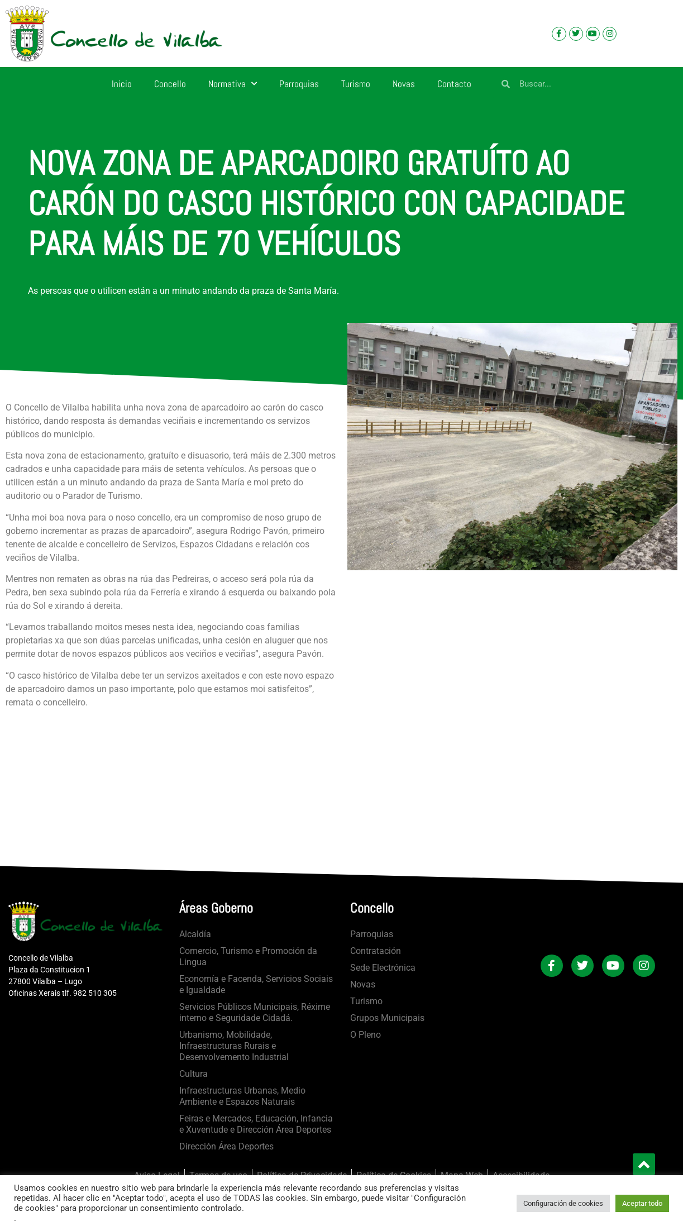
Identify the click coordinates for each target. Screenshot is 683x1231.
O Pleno (365, 1034)
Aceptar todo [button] (642, 1203)
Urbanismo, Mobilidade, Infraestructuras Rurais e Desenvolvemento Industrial (234, 1045)
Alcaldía (195, 934)
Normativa (232, 84)
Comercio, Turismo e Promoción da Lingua (248, 956)
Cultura (193, 1073)
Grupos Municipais (387, 1018)
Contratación (375, 951)
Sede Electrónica (382, 967)
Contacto (454, 84)
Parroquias (299, 84)
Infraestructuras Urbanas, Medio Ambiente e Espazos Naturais (242, 1096)
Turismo (355, 84)
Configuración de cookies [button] (563, 1203)
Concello (170, 84)
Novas (404, 84)
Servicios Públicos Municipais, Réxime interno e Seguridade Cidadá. (254, 1012)
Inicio (122, 84)
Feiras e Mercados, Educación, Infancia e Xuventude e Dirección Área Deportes (256, 1124)
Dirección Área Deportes (226, 1146)
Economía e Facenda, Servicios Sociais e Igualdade (256, 984)
